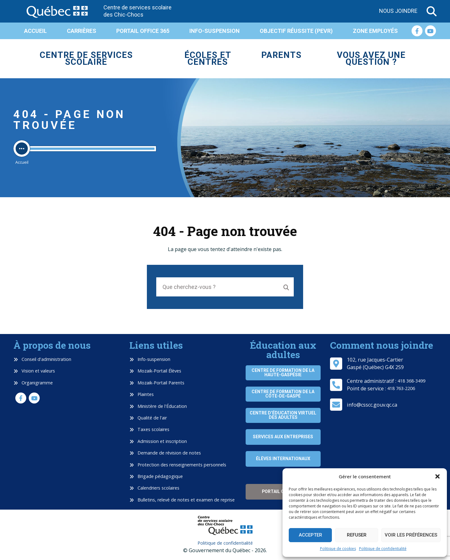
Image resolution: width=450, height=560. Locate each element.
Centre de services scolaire (86, 58)
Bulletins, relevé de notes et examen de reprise (182, 500)
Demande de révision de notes (165, 453)
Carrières (81, 31)
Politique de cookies (338, 548)
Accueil (35, 31)
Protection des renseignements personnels (177, 465)
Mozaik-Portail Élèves (155, 371)
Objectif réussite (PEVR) (296, 31)
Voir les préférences (411, 535)
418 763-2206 (401, 388)
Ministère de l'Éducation (158, 406)
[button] (437, 476)
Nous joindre (398, 11)
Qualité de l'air (148, 418)
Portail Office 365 (142, 31)
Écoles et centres (207, 58)
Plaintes (141, 394)
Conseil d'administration (42, 359)
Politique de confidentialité (383, 548)
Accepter (310, 535)
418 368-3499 (411, 381)
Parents (281, 55)
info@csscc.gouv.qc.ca (372, 404)
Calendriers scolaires (154, 488)
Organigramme (33, 383)
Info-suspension (214, 31)
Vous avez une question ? (371, 58)
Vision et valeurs (34, 371)
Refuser (357, 535)
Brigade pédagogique (156, 476)
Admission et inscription (158, 441)
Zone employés (375, 31)
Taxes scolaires (149, 429)
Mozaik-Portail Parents (156, 383)
